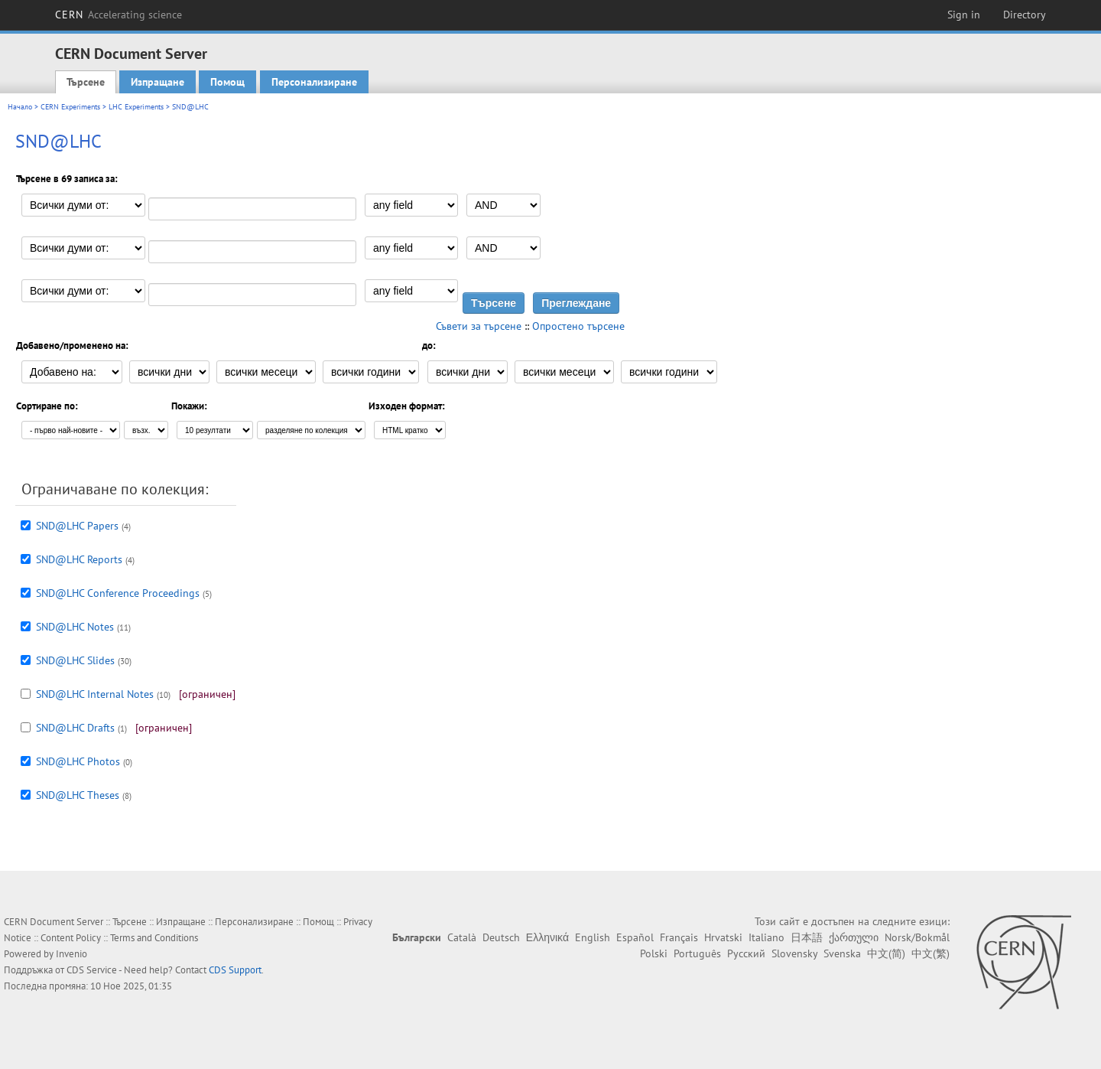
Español (635, 937)
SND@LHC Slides (75, 660)
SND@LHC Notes (75, 627)
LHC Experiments (136, 107)
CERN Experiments (70, 107)
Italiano (766, 937)
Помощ (227, 82)
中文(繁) (930, 953)
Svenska (842, 953)
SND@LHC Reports (79, 559)
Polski (653, 953)
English (592, 937)
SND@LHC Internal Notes (95, 694)
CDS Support (235, 969)
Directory (1024, 14)
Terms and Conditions (154, 937)
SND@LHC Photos (78, 761)
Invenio (71, 953)
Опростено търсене (578, 326)
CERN (118, 14)
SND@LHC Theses (77, 795)
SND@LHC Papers (77, 526)
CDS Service (92, 969)
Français (679, 937)
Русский (746, 953)
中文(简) (886, 953)
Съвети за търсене (478, 326)
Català (461, 937)
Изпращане (157, 82)
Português (697, 953)
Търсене (86, 82)
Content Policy (71, 937)
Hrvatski (723, 937)
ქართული (854, 937)
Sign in (963, 14)
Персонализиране (314, 82)
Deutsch (501, 937)
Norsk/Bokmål (917, 937)
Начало (20, 107)
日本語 (807, 937)
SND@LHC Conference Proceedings (118, 593)
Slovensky (794, 953)
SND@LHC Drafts (75, 728)
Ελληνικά (547, 937)
